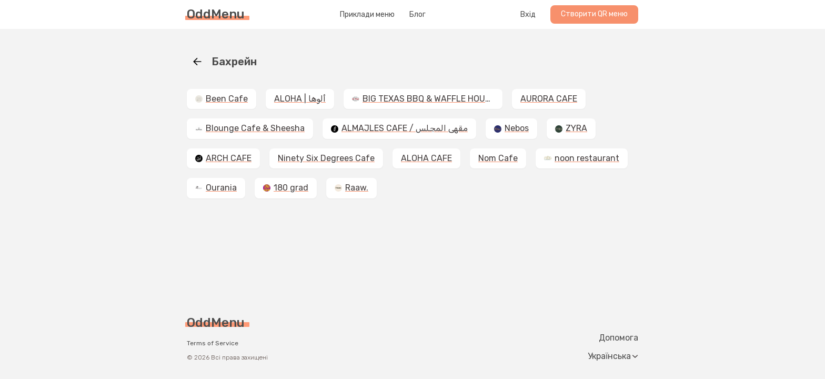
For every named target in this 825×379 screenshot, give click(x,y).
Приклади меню (367, 15)
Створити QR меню (594, 13)
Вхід (528, 15)
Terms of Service (212, 343)
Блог (417, 15)
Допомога (618, 338)
